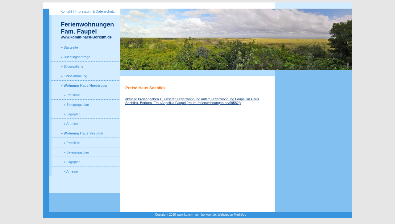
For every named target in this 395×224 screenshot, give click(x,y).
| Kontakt (65, 11)
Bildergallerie (72, 66)
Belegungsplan (75, 104)
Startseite (69, 47)
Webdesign (225, 214)
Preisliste (70, 95)
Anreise (69, 124)
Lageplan (71, 114)
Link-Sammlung (74, 76)
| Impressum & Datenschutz (93, 11)
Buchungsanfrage (75, 57)
